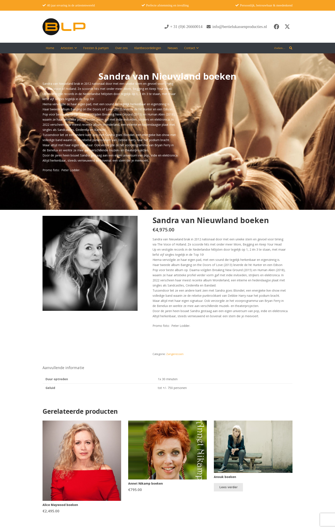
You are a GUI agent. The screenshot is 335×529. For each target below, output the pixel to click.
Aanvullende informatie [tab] (63, 367)
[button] (75, 48)
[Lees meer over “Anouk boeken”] (228, 487)
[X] (287, 26)
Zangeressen (175, 354)
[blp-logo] (64, 26)
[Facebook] (276, 26)
